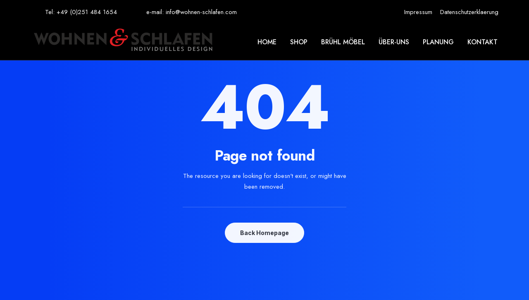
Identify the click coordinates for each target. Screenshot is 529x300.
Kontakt (482, 42)
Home (266, 42)
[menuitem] (418, 12)
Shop (298, 42)
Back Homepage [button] (264, 232)
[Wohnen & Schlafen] (122, 42)
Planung (438, 42)
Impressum (418, 12)
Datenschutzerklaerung (469, 12)
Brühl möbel (343, 42)
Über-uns (394, 42)
